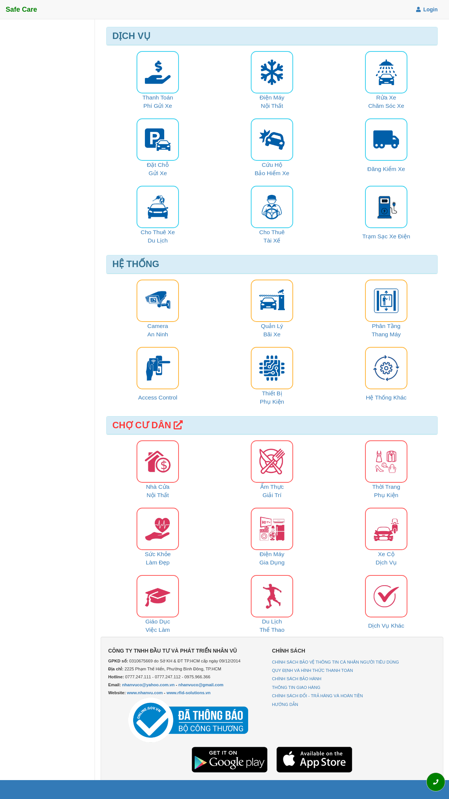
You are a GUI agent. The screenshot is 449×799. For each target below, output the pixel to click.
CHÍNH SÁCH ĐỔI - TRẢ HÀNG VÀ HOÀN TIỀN (317, 695)
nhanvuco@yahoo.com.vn (148, 684)
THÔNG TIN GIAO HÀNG (296, 687)
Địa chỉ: (115, 669)
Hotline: (116, 677)
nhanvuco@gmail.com (201, 684)
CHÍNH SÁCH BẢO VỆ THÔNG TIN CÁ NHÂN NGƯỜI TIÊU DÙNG (335, 662)
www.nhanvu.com (145, 692)
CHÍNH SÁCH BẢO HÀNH (297, 678)
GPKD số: (118, 661)
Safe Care (21, 9)
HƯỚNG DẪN (285, 704)
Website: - (159, 692)
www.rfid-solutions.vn (188, 692)
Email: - (166, 684)
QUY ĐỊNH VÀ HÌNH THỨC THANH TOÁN (312, 670)
